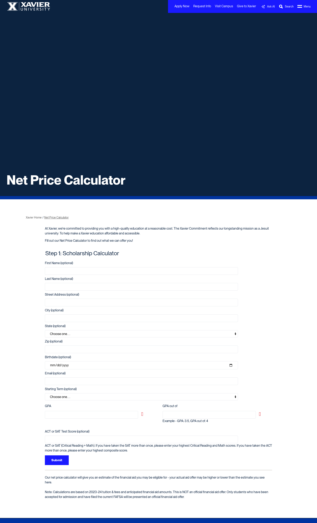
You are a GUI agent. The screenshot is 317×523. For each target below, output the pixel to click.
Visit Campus (224, 6)
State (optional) (55, 326)
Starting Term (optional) (61, 389)
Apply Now (181, 6)
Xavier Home (34, 217)
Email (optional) (55, 373)
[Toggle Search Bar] (286, 6)
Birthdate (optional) (58, 357)
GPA (48, 406)
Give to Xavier (246, 6)
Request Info (202, 6)
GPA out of (170, 406)
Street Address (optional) (62, 294)
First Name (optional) (59, 263)
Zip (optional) (53, 341)
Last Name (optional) (59, 279)
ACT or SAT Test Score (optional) (67, 431)
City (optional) (54, 310)
